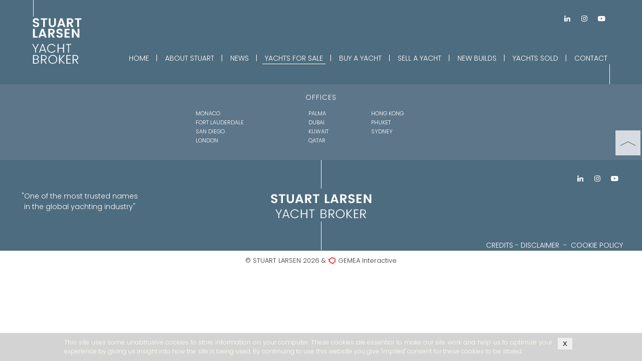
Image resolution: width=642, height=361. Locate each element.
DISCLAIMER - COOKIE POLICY (572, 245)
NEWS (239, 58)
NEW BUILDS (477, 58)
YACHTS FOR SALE (294, 58)
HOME (139, 58)
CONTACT (590, 58)
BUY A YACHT (360, 58)
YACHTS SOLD (535, 58)
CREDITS (499, 245)
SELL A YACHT (419, 58)
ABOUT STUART (189, 58)
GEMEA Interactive (367, 260)
